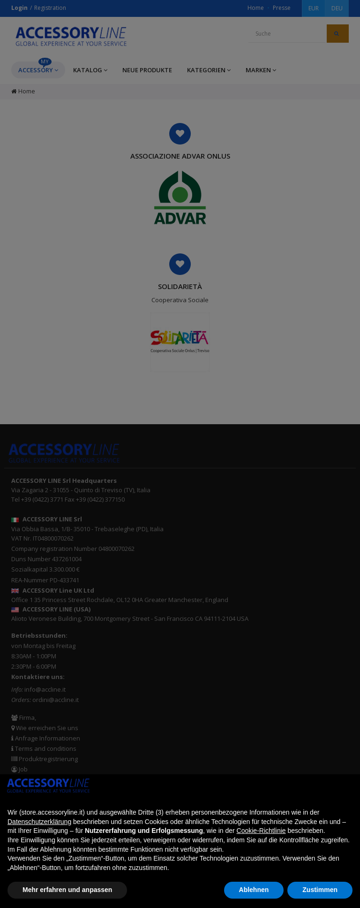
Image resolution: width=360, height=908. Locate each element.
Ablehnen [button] (254, 889)
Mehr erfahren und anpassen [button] (67, 889)
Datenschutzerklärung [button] (39, 821)
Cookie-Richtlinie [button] (261, 830)
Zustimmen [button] (320, 889)
